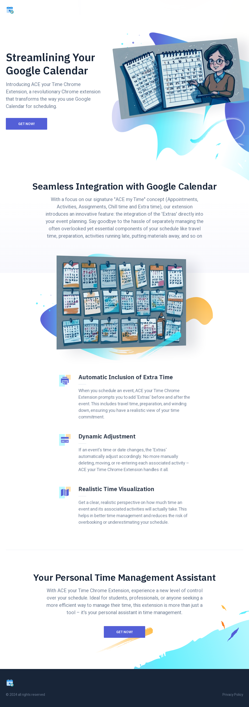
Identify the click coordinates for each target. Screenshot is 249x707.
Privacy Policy (232, 694)
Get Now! (26, 124)
